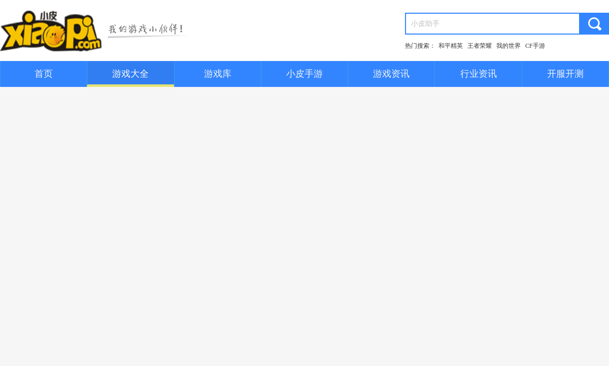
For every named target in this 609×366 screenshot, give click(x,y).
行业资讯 (478, 74)
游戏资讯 (391, 74)
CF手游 (535, 45)
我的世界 (508, 45)
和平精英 (450, 45)
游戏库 (217, 74)
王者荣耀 (479, 45)
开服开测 (565, 74)
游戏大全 (130, 74)
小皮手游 (304, 74)
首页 (44, 74)
